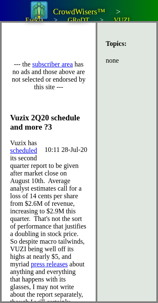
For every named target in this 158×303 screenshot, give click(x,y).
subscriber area (52, 64)
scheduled (23, 150)
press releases (49, 264)
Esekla (34, 20)
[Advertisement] (84, 41)
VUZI (122, 20)
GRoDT (78, 20)
